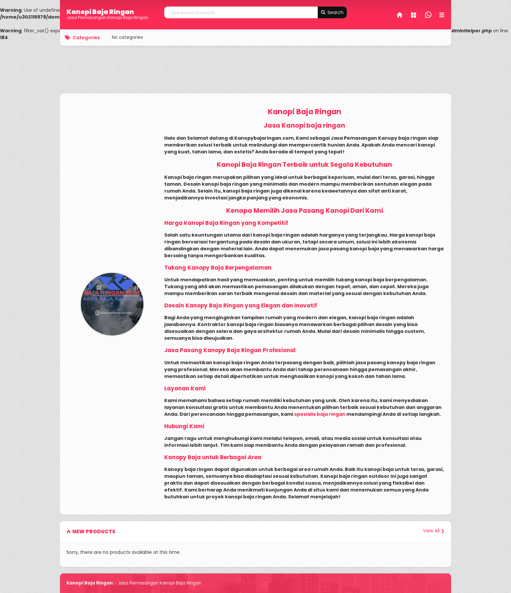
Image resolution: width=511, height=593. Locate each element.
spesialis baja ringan (319, 414)
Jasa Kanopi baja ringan (304, 125)
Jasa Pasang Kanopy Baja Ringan (212, 350)
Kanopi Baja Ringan (100, 11)
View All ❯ (434, 531)
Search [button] (332, 12)
